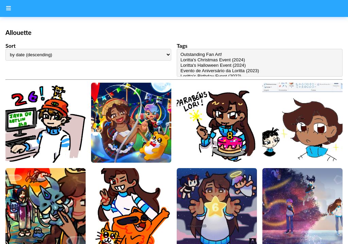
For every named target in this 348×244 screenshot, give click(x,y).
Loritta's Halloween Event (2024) (260, 65)
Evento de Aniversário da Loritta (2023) (260, 71)
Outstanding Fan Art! (260, 54)
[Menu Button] (8, 8)
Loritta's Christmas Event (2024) (260, 60)
